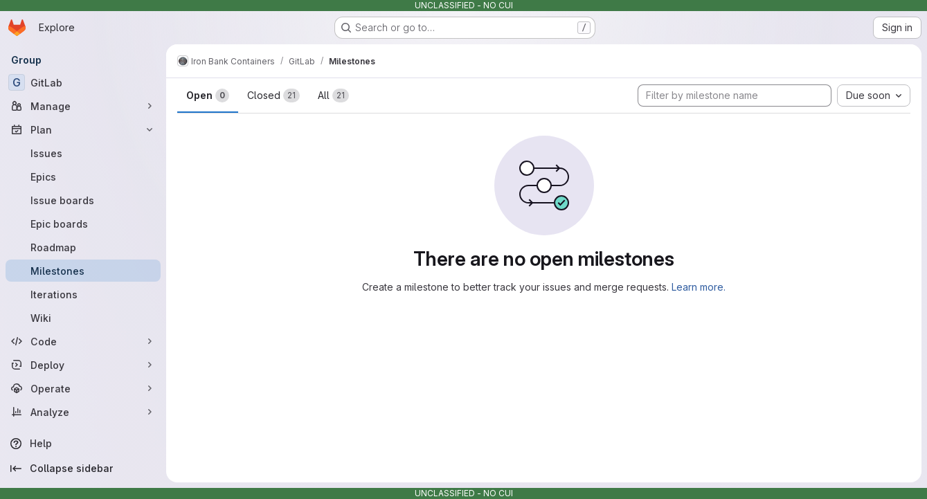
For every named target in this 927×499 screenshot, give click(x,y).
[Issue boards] (83, 200)
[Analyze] (83, 412)
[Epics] (83, 176)
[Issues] (83, 153)
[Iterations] (83, 294)
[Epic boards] (83, 223)
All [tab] (333, 95)
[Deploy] (83, 365)
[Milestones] (83, 271)
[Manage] (83, 106)
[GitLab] (83, 82)
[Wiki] (83, 318)
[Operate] (83, 388)
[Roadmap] (83, 247)
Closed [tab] (273, 95)
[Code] (83, 341)
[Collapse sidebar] (83, 468)
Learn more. (699, 287)
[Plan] (83, 129)
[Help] (83, 444)
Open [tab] (207, 95)
